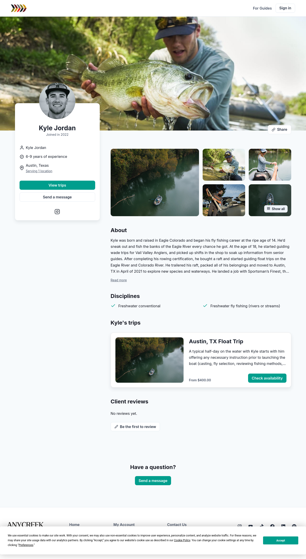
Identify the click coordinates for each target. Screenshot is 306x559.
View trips (57, 185)
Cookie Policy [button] (182, 540)
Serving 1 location (39, 171)
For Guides (262, 8)
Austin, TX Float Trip (216, 341)
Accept (280, 540)
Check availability (267, 378)
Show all (276, 209)
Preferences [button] (26, 545)
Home (74, 524)
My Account (123, 524)
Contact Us (177, 524)
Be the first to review (135, 426)
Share (279, 129)
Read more (119, 280)
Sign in (285, 8)
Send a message (57, 197)
